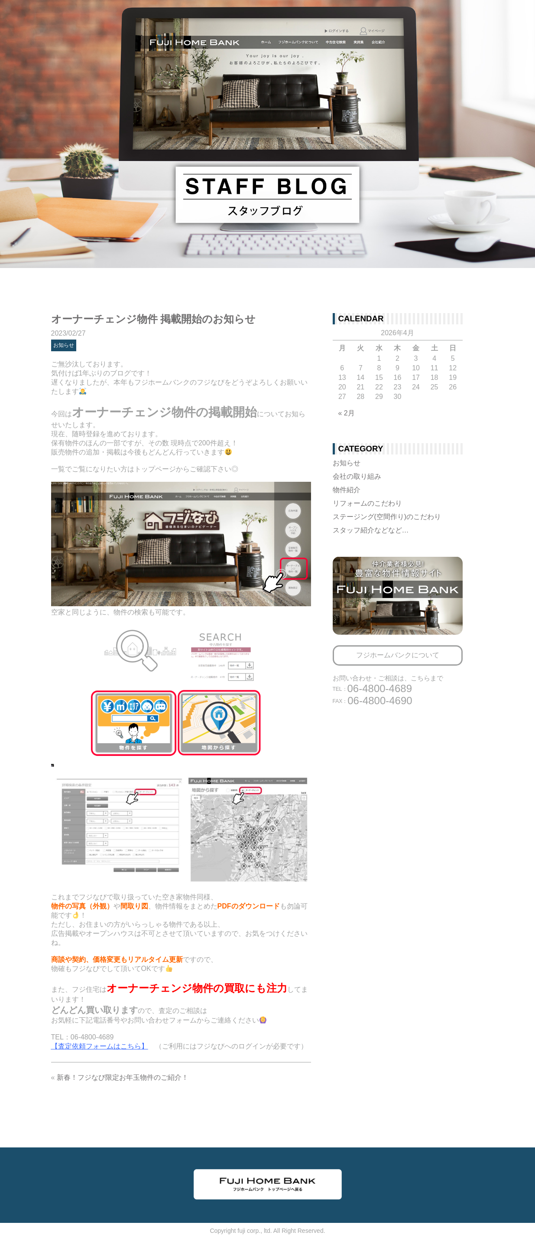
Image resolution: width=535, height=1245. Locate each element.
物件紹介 (346, 489)
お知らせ (63, 345)
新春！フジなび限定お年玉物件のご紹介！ (122, 1077)
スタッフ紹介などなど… (371, 530)
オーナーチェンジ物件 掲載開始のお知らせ (153, 319)
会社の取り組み (357, 476)
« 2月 (346, 413)
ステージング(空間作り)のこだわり (387, 516)
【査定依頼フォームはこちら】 (99, 1046)
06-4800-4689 (372, 688)
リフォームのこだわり (367, 503)
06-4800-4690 (372, 700)
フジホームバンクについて (397, 655)
